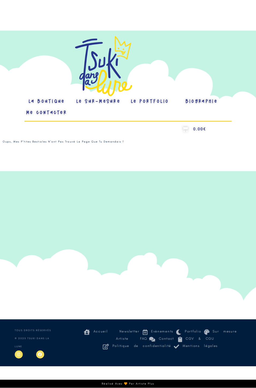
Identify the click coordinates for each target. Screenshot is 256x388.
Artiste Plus (145, 384)
